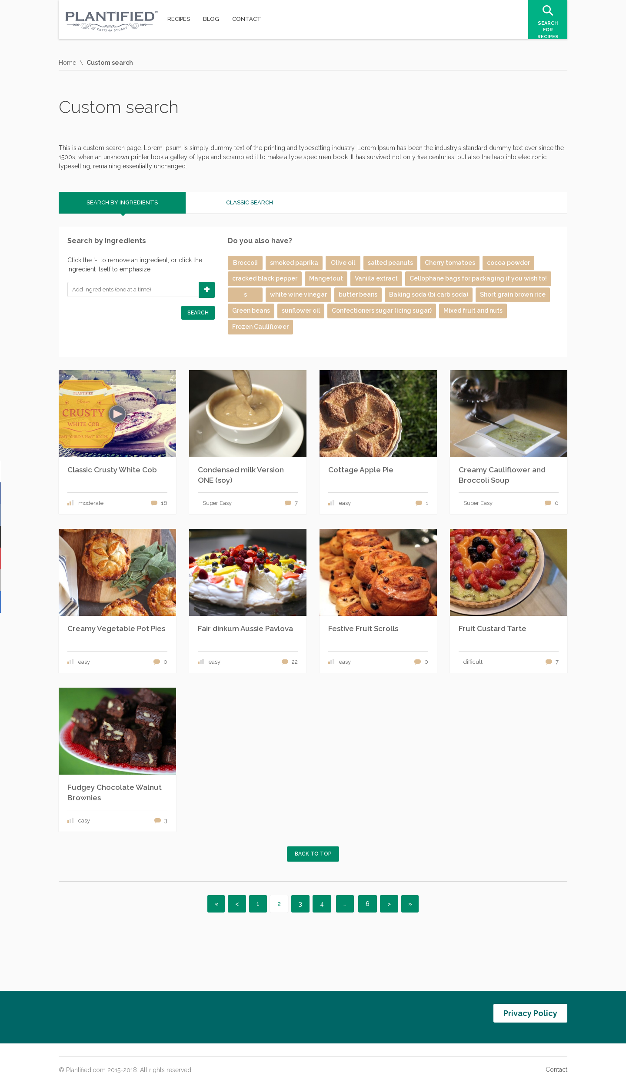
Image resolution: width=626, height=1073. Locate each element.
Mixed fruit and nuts (473, 310)
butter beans (358, 294)
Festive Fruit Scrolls (363, 628)
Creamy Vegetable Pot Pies (116, 628)
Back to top (313, 854)
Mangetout (326, 278)
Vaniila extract (376, 278)
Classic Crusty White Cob (112, 469)
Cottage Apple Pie (360, 469)
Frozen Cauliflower (260, 326)
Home (67, 62)
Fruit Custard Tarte (492, 628)
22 (295, 662)
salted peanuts (390, 262)
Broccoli (245, 262)
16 (164, 503)
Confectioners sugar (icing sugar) (382, 310)
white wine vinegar (298, 294)
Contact (556, 1057)
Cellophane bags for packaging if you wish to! (478, 278)
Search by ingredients (122, 202)
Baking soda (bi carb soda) (428, 294)
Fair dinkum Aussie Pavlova (245, 628)
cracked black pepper (264, 278)
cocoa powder (508, 262)
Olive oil (343, 262)
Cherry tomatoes (450, 262)
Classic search (249, 202)
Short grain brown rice (513, 294)
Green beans (251, 310)
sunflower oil (301, 310)
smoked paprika (294, 262)
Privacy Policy (530, 1007)
